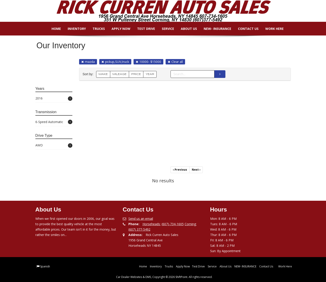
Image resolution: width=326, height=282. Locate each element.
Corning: (190, 224)
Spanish (45, 266)
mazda (88, 61)
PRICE (136, 74)
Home (53, 28)
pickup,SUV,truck (115, 61)
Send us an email (140, 218)
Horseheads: (151, 224)
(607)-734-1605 (173, 224)
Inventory (74, 28)
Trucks (96, 28)
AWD (53, 145)
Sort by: (89, 74)
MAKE (103, 74)
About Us (186, 28)
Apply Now (118, 28)
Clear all (175, 61)
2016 (53, 98)
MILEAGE (119, 74)
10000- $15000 (148, 61)
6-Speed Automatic (53, 122)
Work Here (271, 28)
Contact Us (245, 28)
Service (165, 28)
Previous (180, 170)
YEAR (150, 74)
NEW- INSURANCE (214, 28)
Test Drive (143, 28)
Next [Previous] (196, 170)
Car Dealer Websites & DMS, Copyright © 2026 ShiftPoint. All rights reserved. (164, 277)
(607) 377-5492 (139, 229)
